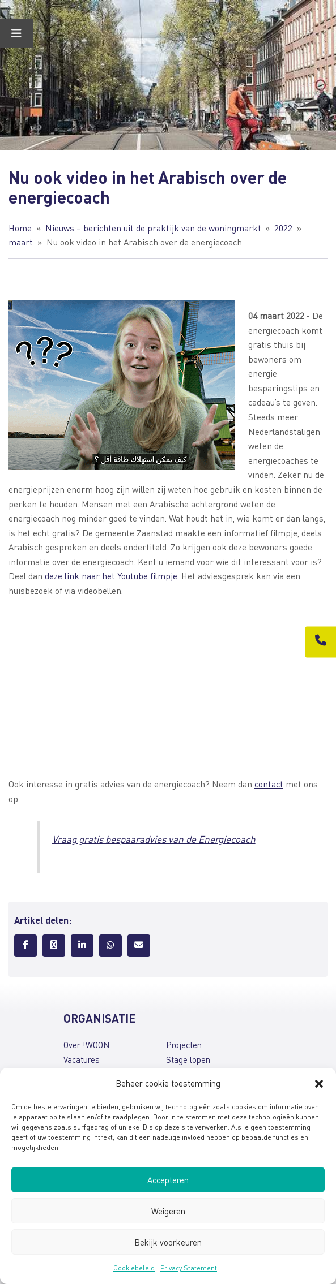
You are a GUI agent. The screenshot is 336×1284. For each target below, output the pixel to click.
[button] (319, 1083)
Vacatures (81, 1059)
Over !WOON (86, 1044)
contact (268, 784)
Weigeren (168, 1211)
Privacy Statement (188, 1268)
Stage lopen (188, 1059)
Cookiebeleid (134, 1268)
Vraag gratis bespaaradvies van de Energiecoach (154, 839)
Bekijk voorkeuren (168, 1242)
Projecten (184, 1044)
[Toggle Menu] (16, 33)
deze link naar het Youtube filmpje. (113, 575)
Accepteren (168, 1180)
